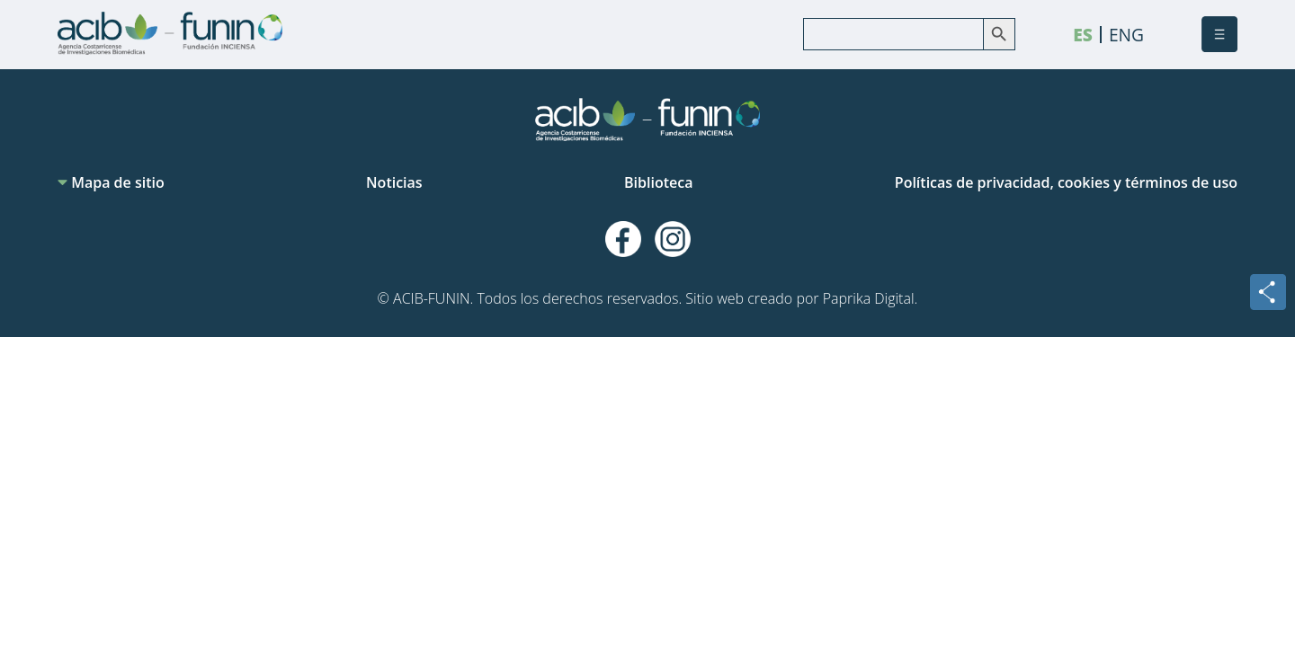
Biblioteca (658, 182)
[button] (1219, 34)
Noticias (394, 182)
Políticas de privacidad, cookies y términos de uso (1066, 182)
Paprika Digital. (870, 298)
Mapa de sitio (111, 182)
